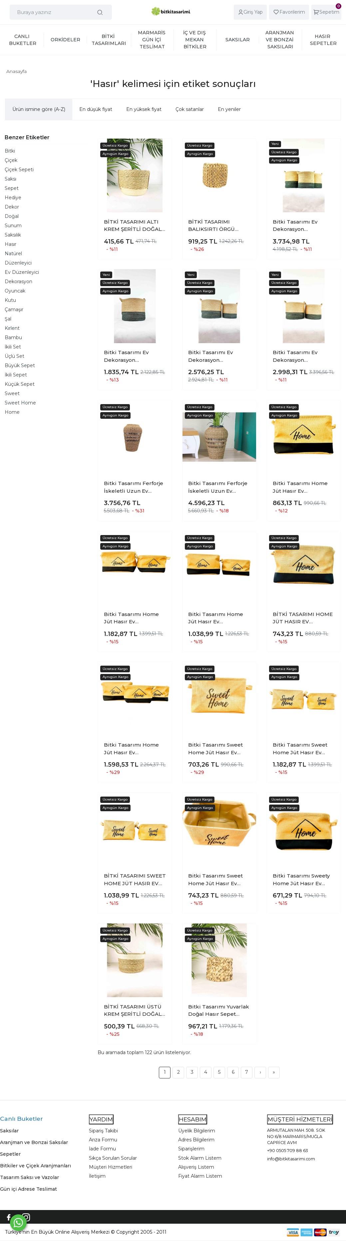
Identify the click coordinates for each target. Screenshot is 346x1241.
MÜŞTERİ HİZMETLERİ (300, 1119)
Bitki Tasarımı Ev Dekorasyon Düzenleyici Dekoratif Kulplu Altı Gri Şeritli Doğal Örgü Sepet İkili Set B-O (302, 356)
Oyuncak (15, 291)
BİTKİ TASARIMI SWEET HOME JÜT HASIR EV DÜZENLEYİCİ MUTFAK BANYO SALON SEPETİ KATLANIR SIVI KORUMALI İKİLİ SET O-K (135, 880)
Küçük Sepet (20, 384)
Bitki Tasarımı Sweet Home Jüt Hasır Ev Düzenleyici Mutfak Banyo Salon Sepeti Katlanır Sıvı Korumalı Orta (216, 880)
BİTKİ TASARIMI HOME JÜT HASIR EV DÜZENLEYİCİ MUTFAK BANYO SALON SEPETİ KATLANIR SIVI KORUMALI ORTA (303, 618)
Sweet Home (20, 403)
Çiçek (11, 160)
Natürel (13, 254)
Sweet (12, 393)
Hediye (13, 198)
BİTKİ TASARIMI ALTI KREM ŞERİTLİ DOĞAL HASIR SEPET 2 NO (133, 226)
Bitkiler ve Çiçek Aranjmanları (35, 1166)
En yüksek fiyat (144, 109)
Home (12, 412)
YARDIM (101, 1119)
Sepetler (10, 1154)
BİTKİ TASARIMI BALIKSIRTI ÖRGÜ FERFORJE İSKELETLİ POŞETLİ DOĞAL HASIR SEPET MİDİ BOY (218, 226)
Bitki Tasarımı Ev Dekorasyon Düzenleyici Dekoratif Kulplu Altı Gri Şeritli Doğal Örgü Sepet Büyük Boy (133, 356)
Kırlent (12, 328)
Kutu (10, 300)
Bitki (10, 151)
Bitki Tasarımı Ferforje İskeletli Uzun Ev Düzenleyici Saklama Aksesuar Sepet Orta (133, 487)
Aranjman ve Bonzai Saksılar (34, 1142)
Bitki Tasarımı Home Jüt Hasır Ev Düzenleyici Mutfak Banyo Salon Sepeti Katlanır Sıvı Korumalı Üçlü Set (132, 749)
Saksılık (13, 235)
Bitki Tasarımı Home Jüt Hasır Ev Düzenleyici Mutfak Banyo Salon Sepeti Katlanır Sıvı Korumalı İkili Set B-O (132, 618)
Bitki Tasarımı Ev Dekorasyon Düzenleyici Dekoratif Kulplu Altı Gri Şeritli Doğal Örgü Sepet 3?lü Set (303, 226)
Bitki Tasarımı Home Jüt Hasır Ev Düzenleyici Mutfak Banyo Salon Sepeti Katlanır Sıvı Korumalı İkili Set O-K (216, 618)
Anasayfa (16, 71)
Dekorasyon (18, 282)
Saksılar (9, 1131)
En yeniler (229, 109)
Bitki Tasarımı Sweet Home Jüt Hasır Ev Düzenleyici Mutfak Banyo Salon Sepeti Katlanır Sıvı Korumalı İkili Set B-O (301, 749)
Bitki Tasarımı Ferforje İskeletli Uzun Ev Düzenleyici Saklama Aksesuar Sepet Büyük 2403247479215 (218, 487)
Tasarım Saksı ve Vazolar (29, 1177)
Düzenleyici (18, 263)
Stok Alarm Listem (199, 1158)
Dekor (12, 207)
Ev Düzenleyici (22, 272)
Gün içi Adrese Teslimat (28, 1189)
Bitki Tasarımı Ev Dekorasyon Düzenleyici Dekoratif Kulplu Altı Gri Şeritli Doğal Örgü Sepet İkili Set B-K (217, 356)
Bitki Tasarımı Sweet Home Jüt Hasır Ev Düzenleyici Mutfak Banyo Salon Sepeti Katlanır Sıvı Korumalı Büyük (216, 749)
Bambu (13, 337)
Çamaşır (14, 309)
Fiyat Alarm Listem (200, 1176)
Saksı (10, 179)
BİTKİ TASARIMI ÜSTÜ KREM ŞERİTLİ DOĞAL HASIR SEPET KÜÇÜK (133, 1010)
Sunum (13, 226)
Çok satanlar (189, 109)
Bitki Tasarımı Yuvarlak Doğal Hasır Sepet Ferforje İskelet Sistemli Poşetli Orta (218, 1010)
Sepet (12, 188)
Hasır (10, 244)
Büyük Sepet (20, 365)
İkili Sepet (16, 375)
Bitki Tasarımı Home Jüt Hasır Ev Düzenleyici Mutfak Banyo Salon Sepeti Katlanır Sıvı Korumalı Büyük (301, 487)
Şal (8, 319)
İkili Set (13, 347)
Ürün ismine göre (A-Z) (38, 109)
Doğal (12, 216)
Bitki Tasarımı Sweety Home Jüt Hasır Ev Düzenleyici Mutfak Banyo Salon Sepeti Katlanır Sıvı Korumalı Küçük (301, 880)
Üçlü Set (14, 356)
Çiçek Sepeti (19, 170)
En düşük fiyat (95, 109)
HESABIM (192, 1119)
